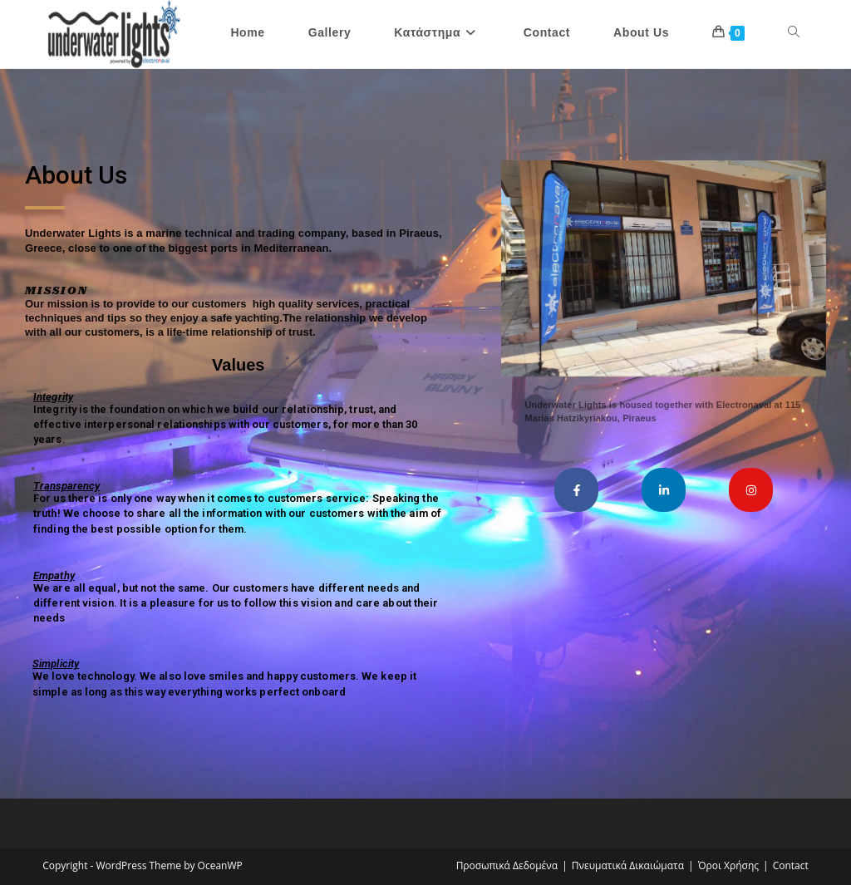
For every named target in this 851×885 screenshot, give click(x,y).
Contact (791, 865)
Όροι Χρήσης (728, 865)
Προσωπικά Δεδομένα (507, 865)
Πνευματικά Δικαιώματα (628, 865)
